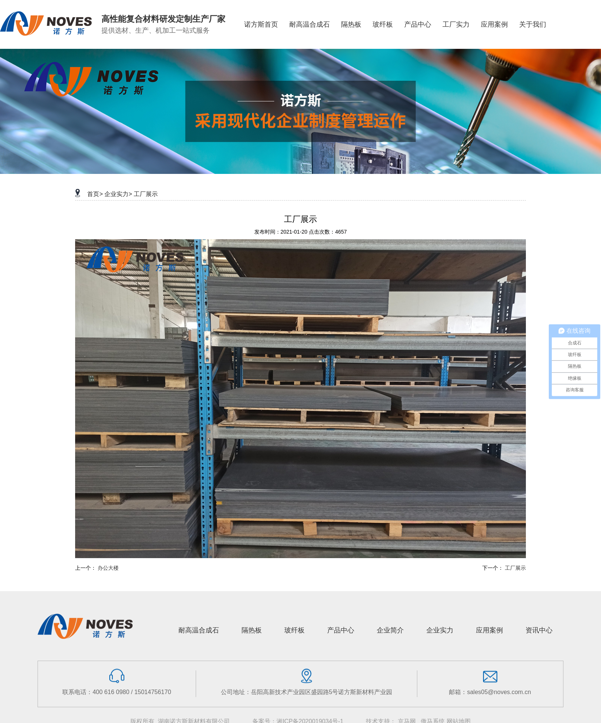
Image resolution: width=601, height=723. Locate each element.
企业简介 (390, 630)
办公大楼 (108, 568)
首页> (95, 194)
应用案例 (489, 630)
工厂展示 (146, 194)
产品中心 (340, 630)
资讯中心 (539, 630)
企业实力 (439, 630)
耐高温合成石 (198, 630)
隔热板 (252, 630)
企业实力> (118, 194)
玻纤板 (294, 630)
